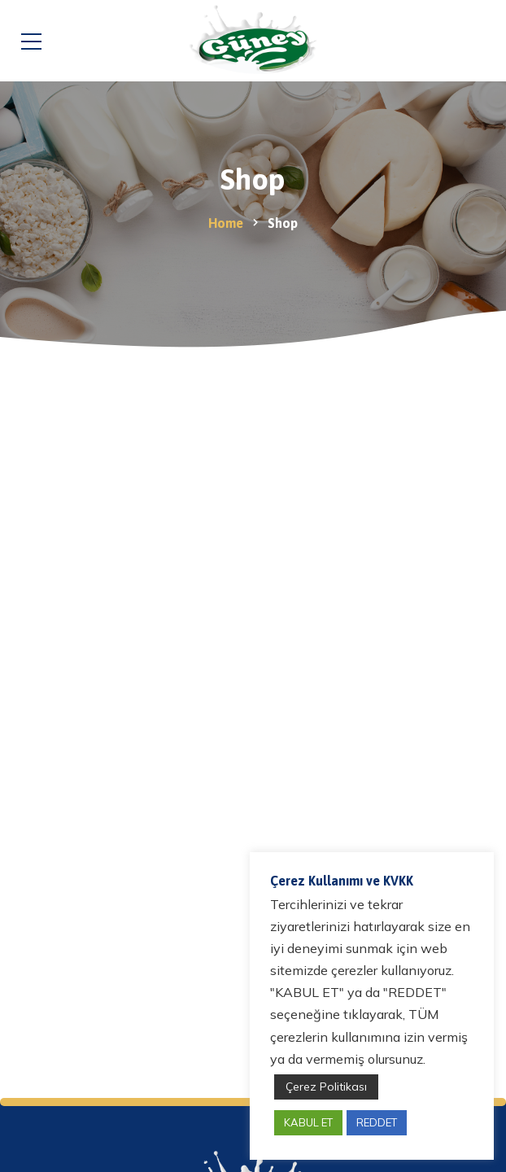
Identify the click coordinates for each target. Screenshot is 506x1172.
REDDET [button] (376, 1122)
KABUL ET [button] (308, 1122)
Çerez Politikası (326, 1086)
